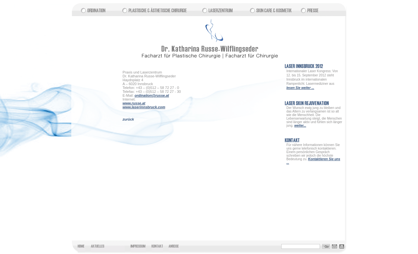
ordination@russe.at (151, 95)
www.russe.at (134, 103)
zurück (128, 119)
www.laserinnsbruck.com (144, 107)
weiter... (300, 125)
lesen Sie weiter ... (300, 88)
